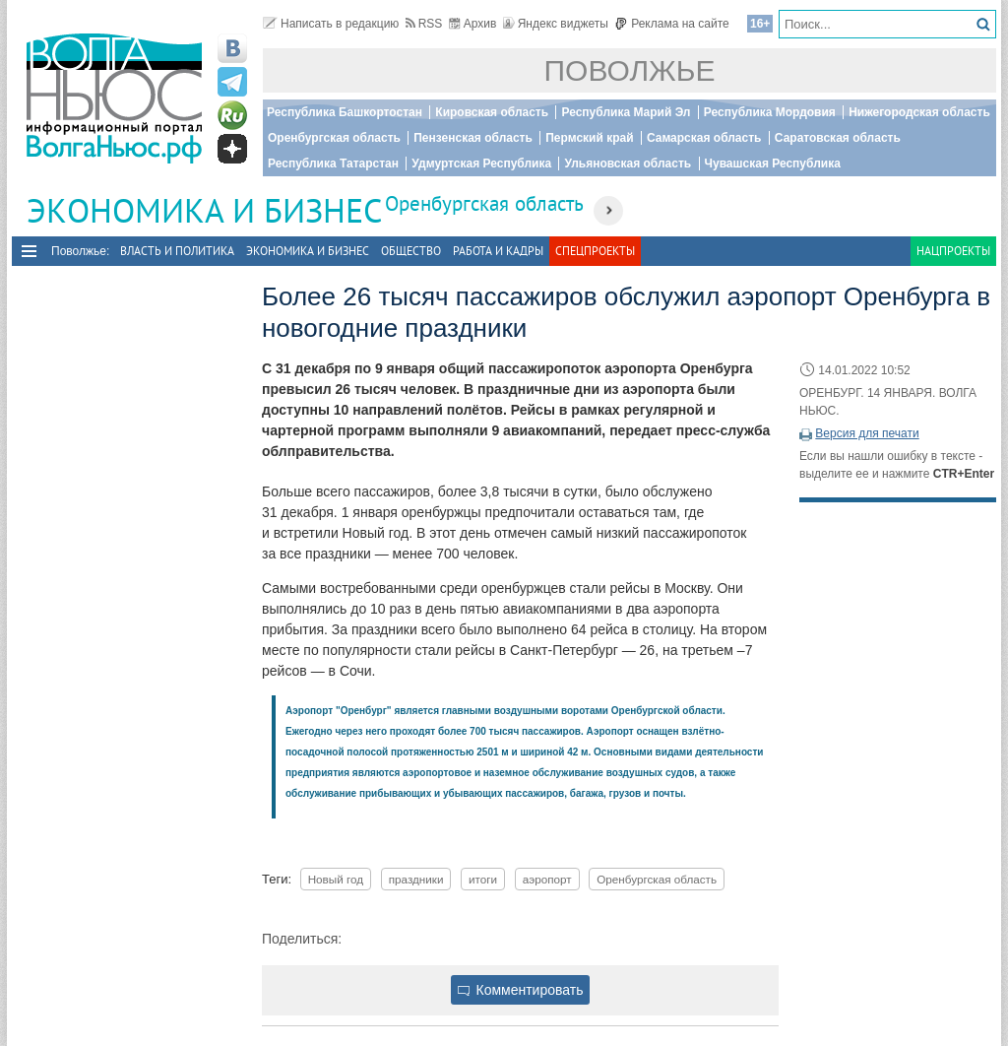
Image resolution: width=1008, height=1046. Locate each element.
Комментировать (521, 990)
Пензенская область (473, 138)
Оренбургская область (334, 138)
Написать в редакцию (331, 24)
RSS (424, 24)
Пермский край (589, 138)
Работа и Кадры (498, 250)
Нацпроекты (953, 250)
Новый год (335, 879)
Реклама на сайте (671, 24)
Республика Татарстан (333, 163)
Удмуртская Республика (481, 163)
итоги (483, 879)
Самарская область (704, 138)
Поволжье (630, 70)
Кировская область (491, 112)
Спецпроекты (595, 250)
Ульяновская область (627, 163)
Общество (411, 250)
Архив (473, 24)
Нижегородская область (919, 112)
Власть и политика (177, 250)
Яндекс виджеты (555, 24)
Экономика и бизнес (307, 250)
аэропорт (547, 879)
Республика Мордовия (770, 112)
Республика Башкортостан (344, 112)
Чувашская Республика (773, 163)
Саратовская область (838, 138)
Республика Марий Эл (625, 112)
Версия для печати (866, 433)
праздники (416, 879)
